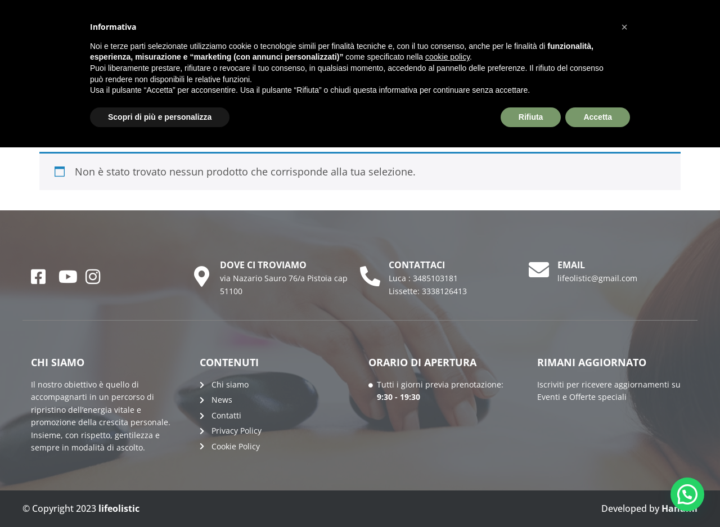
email (571, 265)
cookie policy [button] (447, 56)
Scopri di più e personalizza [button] (160, 116)
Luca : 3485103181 (423, 278)
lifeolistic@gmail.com (597, 278)
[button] (687, 494)
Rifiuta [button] (531, 116)
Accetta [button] (597, 116)
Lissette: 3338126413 (428, 291)
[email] (539, 270)
